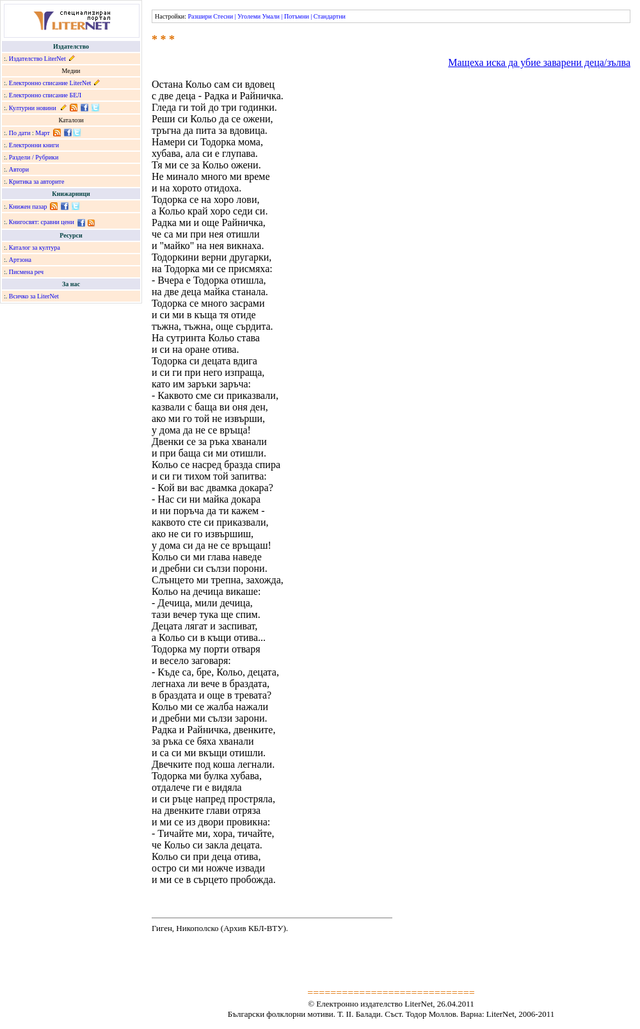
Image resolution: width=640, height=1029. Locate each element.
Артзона (20, 259)
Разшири (199, 16)
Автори (19, 169)
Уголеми (248, 16)
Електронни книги (34, 145)
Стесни (223, 16)
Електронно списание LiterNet (50, 82)
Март (42, 132)
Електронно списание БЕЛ (45, 95)
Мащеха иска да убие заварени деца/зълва (539, 62)
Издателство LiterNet (37, 58)
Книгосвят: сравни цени (41, 221)
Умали (271, 16)
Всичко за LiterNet (34, 296)
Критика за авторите (37, 181)
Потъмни (296, 16)
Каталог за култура (34, 247)
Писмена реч (26, 271)
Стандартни (330, 16)
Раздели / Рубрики (34, 157)
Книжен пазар (28, 206)
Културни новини (32, 107)
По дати (20, 132)
